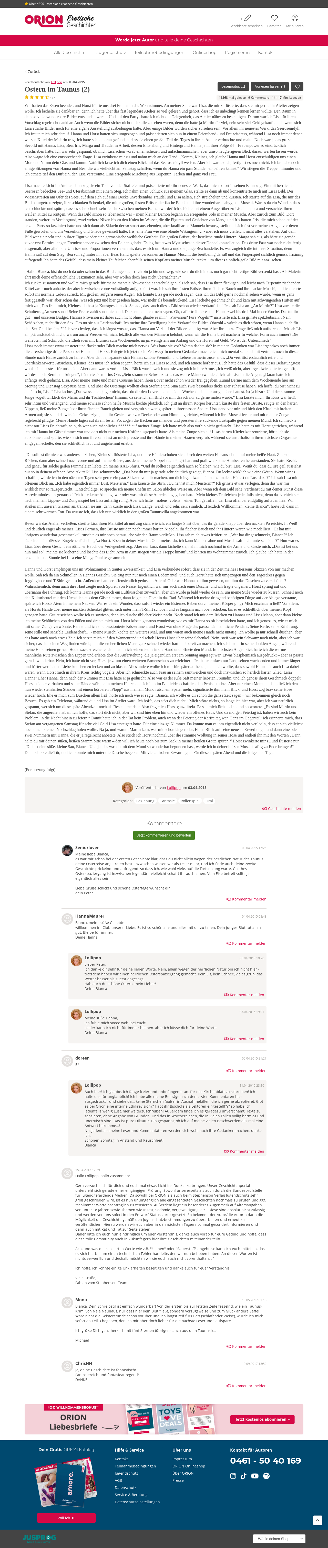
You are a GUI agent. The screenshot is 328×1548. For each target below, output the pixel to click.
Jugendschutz (111, 52)
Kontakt (266, 52)
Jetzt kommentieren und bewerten (164, 835)
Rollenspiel (190, 800)
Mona (81, 1299)
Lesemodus (233, 86)
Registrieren (237, 52)
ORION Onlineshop (188, 1466)
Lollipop (56, 82)
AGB (118, 1480)
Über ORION (183, 1473)
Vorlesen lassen (270, 86)
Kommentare (259, 97)
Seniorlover (87, 847)
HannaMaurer (89, 916)
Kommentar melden (246, 899)
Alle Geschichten (71, 52)
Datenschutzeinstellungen (137, 1501)
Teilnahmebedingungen (159, 52)
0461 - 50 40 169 (265, 1460)
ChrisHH (83, 1363)
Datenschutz (125, 1487)
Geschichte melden (281, 808)
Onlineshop (205, 52)
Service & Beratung (131, 1494)
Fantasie (167, 800)
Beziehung (145, 800)
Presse (178, 1480)
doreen (82, 1058)
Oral (209, 800)
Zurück (32, 71)
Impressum (182, 1458)
